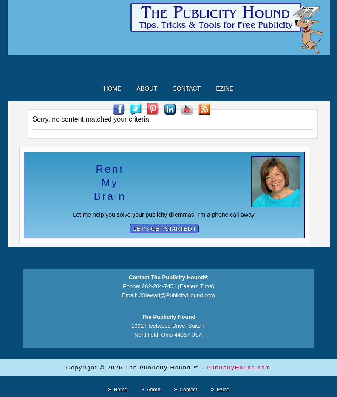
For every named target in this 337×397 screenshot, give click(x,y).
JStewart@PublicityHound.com (177, 295)
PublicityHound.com (239, 367)
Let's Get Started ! (164, 228)
